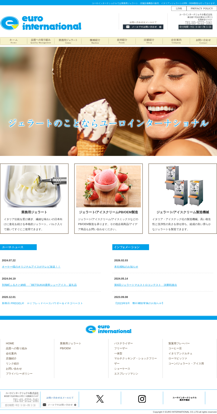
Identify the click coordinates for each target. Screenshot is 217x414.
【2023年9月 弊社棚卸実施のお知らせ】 (139, 303)
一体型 (118, 353)
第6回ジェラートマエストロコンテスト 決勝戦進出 (145, 284)
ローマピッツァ (177, 358)
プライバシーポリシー (19, 373)
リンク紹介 (12, 363)
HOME (10, 343)
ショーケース (122, 368)
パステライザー (123, 343)
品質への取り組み (16, 348)
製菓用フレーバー (179, 343)
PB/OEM (65, 348)
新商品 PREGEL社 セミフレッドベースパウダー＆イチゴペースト (42, 303)
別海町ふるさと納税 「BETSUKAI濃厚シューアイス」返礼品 (39, 284)
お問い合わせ (14, 368)
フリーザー (121, 348)
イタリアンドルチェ (180, 353)
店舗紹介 (11, 358)
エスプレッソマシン (126, 373)
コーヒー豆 (175, 348)
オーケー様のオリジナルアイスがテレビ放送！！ (31, 266)
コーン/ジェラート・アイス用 (186, 363)
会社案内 (11, 353)
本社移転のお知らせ (126, 266)
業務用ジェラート (70, 343)
